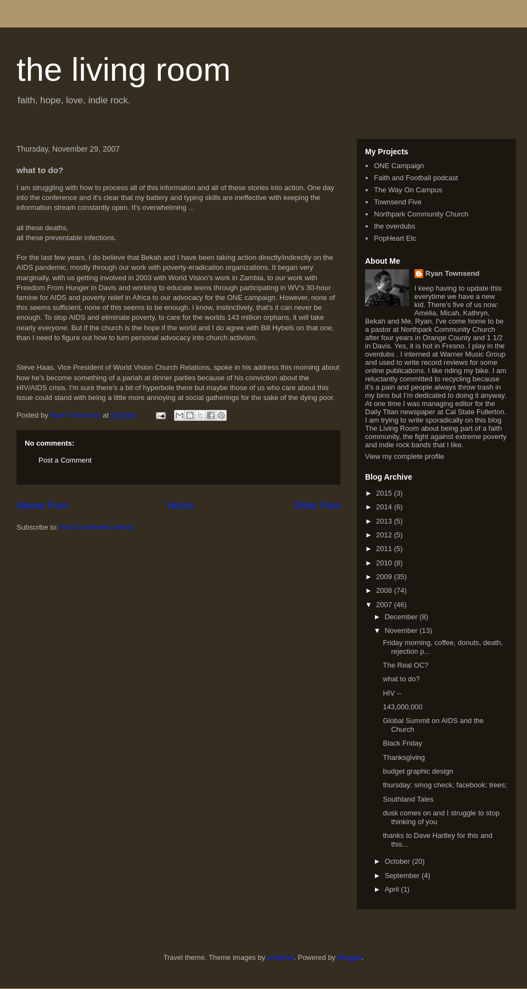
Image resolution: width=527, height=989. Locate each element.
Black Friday (402, 743)
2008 (385, 590)
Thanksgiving (404, 757)
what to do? (401, 679)
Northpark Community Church (421, 214)
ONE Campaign (399, 166)
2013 (385, 521)
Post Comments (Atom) (97, 527)
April (393, 889)
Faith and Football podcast (416, 178)
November (402, 630)
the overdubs (394, 226)
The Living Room (392, 428)
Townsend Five (398, 202)
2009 (385, 577)
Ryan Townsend (452, 273)
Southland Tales (408, 799)
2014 (385, 507)
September (403, 875)
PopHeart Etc (395, 238)
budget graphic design (418, 771)
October (398, 861)
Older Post (316, 505)
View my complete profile (404, 456)
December (402, 617)
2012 (385, 535)
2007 (385, 605)
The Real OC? (405, 665)
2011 (385, 548)
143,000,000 (402, 707)
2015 (385, 493)
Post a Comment (65, 460)
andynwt (280, 957)
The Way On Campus (408, 190)
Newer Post (42, 505)
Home (180, 505)
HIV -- (392, 693)
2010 (385, 563)
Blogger (350, 957)
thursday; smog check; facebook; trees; (445, 785)
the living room (123, 69)
